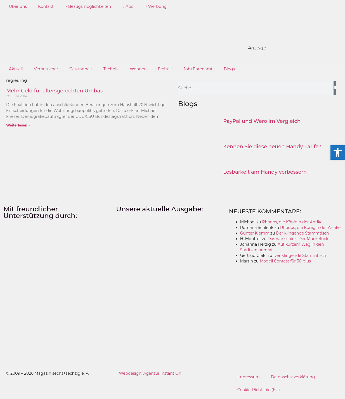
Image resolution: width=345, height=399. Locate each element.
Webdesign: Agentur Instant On (150, 373)
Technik (111, 68)
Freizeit (165, 68)
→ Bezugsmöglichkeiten (88, 6)
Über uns (18, 6)
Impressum (248, 376)
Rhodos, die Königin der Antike (292, 221)
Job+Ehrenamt (197, 68)
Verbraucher (46, 68)
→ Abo (127, 6)
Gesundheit (80, 68)
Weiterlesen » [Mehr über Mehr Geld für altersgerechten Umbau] (18, 125)
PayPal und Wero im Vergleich (262, 121)
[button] (337, 152)
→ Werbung (156, 6)
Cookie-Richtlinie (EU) (258, 389)
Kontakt (46, 6)
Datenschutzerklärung (293, 376)
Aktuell (16, 68)
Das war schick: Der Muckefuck (298, 238)
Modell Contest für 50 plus (285, 261)
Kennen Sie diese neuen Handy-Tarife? (272, 147)
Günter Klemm (255, 233)
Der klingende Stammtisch (302, 233)
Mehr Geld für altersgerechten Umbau (54, 91)
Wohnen (138, 68)
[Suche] (335, 88)
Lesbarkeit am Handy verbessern (265, 172)
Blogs (229, 68)
